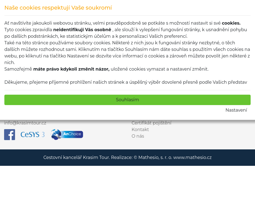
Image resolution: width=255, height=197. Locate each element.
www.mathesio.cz (192, 157)
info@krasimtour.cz (25, 123)
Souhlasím (127, 99)
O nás (138, 136)
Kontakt (140, 129)
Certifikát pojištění (152, 123)
